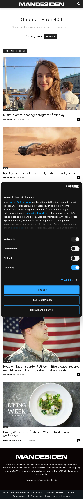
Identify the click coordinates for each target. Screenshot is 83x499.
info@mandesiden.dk (47, 480)
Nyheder (7, 361)
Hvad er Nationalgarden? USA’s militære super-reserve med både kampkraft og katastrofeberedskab (41, 368)
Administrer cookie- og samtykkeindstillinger (53, 492)
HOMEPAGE (50, 37)
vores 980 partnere (20, 202)
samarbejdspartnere (37, 213)
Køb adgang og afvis (41, 309)
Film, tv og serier (10, 110)
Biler (5, 168)
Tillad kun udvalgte (41, 300)
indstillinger (18, 227)
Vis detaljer (67, 280)
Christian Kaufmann (12, 440)
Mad (5, 427)
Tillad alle (41, 289)
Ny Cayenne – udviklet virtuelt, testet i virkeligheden (39, 173)
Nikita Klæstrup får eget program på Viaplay (33, 115)
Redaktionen (9, 119)
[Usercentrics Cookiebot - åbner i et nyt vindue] (66, 187)
